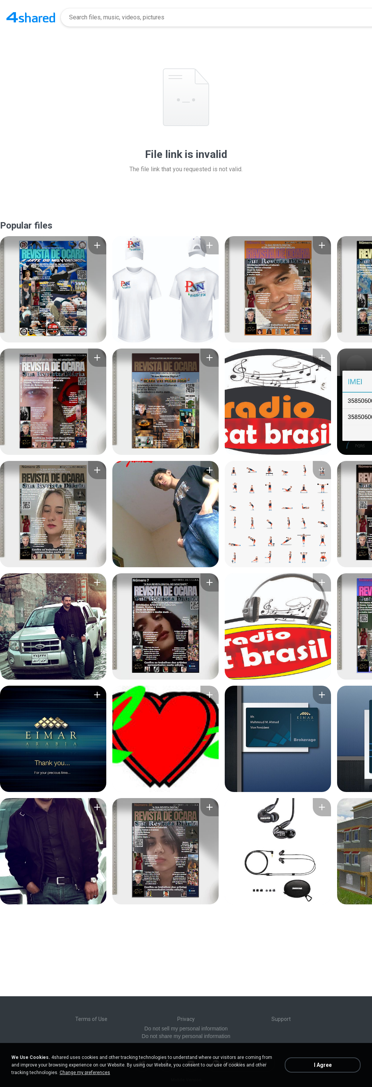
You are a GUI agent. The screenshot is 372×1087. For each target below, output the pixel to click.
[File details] (53, 289)
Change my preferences (85, 1072)
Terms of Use (91, 1019)
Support (281, 1019)
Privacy (186, 1019)
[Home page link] (30, 17)
